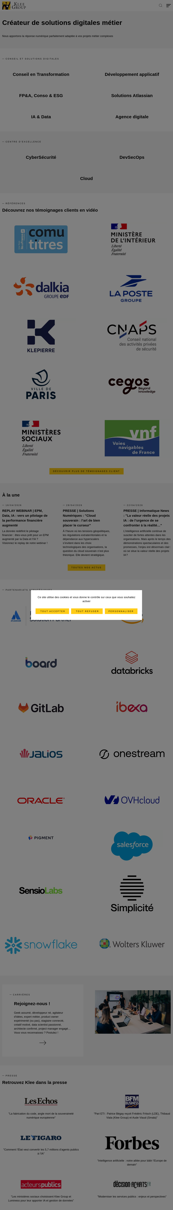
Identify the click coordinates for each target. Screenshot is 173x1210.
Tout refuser (87, 611)
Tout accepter (52, 611)
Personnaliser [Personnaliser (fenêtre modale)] (121, 611)
